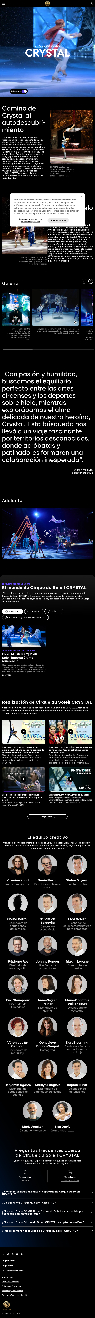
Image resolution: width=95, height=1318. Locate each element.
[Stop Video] (91, 93)
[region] (47, 209)
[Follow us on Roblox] (22, 1254)
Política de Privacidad (11, 1286)
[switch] (24, 91)
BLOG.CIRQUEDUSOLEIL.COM (16, 584)
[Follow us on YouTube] (17, 1254)
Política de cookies (10, 1282)
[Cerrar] (81, 196)
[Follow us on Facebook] (8, 1254)
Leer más (6, 675)
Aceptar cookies (58, 220)
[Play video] (75, 322)
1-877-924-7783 (70, 1180)
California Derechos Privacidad (15, 1295)
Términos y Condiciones (12, 1291)
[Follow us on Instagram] (12, 1254)
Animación (16, 91)
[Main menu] (3, 3)
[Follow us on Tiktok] (4, 1254)
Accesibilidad (8, 1277)
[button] (90, 281)
